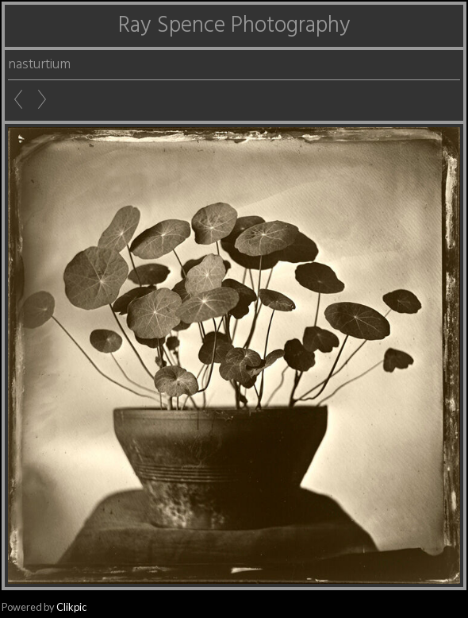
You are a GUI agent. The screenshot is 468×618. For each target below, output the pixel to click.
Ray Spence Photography (234, 26)
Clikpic (71, 607)
